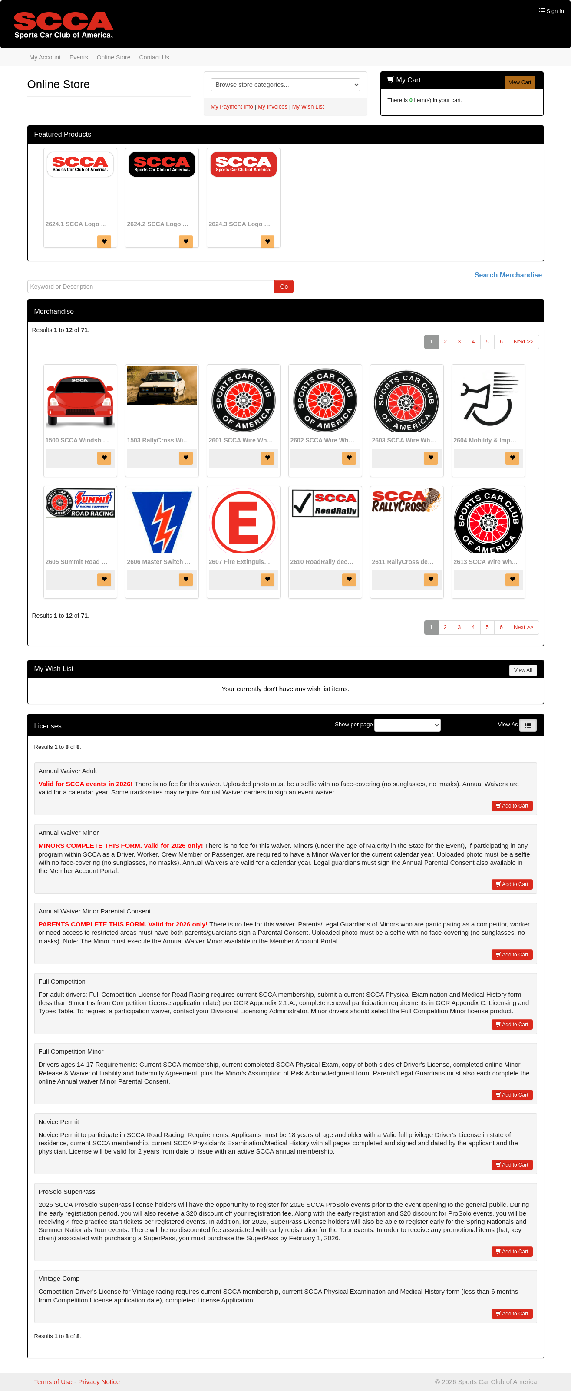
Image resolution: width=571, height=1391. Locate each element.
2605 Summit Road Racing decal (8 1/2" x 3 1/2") (78, 561)
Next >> (524, 341)
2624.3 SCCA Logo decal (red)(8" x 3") (241, 224)
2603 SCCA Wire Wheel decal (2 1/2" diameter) (404, 440)
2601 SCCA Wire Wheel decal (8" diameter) (241, 440)
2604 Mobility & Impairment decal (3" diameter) (486, 440)
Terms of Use (53, 1381)
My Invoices (272, 106)
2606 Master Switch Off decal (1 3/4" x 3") (159, 561)
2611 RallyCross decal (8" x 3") (404, 561)
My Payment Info (232, 106)
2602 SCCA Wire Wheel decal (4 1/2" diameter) (323, 440)
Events (78, 57)
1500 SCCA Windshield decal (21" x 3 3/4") (78, 440)
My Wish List (308, 106)
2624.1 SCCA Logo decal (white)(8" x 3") (78, 224)
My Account (45, 57)
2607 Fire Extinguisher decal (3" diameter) (241, 561)
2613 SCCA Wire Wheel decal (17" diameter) (486, 561)
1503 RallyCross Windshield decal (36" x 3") (159, 440)
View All (523, 670)
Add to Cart (512, 806)
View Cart (520, 82)
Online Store (114, 57)
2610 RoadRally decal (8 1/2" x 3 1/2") (323, 561)
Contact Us (154, 57)
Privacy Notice (99, 1381)
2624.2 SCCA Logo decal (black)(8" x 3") (159, 224)
